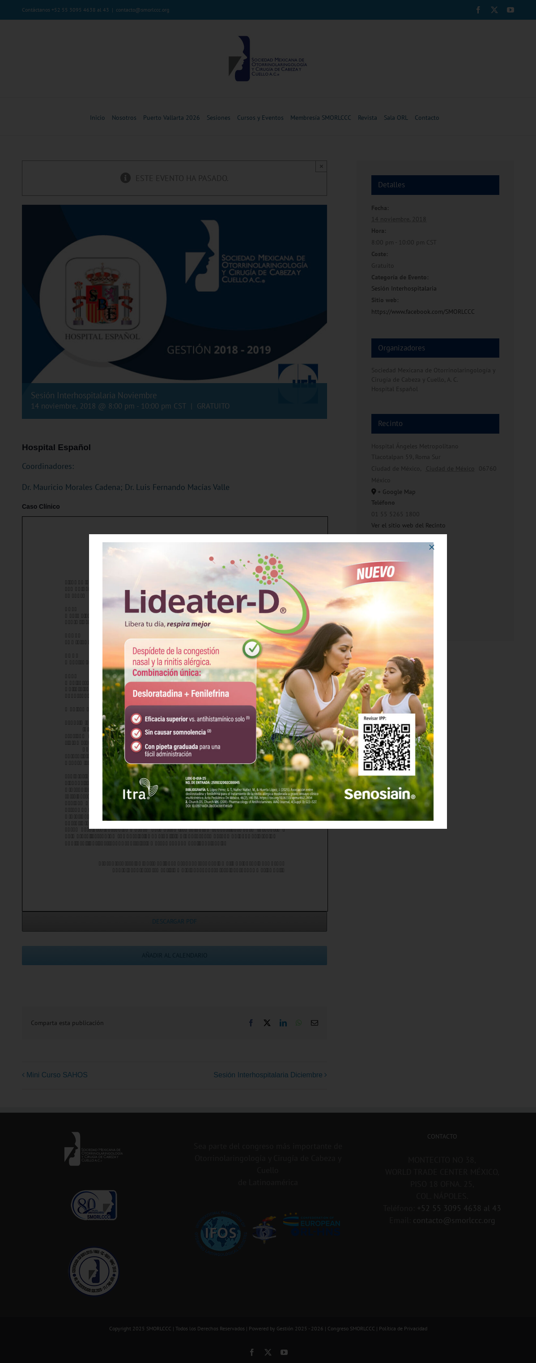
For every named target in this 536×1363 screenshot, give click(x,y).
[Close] (431, 547)
